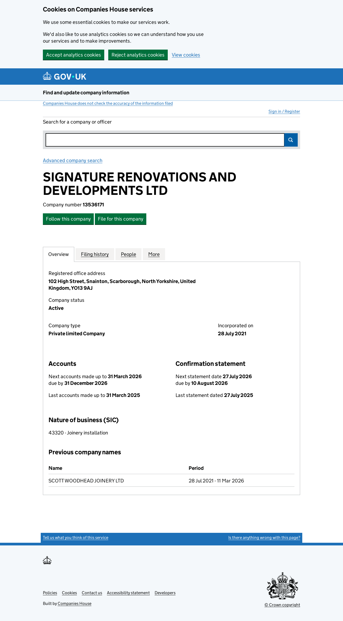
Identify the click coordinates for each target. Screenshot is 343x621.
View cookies (186, 54)
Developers (165, 592)
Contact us (92, 592)
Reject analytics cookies (138, 55)
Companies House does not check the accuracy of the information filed (108, 103)
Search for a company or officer (77, 122)
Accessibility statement (128, 592)
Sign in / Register (284, 111)
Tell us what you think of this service (75, 537)
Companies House (74, 603)
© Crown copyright (282, 604)
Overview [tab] (58, 254)
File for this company (120, 219)
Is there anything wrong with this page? (264, 537)
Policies (50, 592)
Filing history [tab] (95, 254)
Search (291, 140)
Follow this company (68, 219)
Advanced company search (72, 160)
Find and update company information (86, 93)
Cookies (69, 592)
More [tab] (154, 254)
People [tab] (128, 254)
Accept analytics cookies (73, 55)
